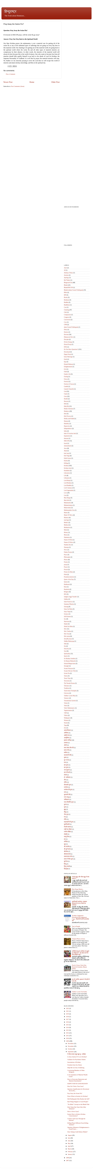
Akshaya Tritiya (68, 272)
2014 (67, 1027)
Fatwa (65, 379)
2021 (67, 1011)
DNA (65, 347)
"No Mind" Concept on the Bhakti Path (78, 1104)
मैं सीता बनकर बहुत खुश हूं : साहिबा (76, 1054)
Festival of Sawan (69, 384)
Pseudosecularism (69, 577)
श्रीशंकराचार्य (67, 854)
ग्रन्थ (65, 762)
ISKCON (66, 441)
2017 (67, 1019)
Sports (66, 656)
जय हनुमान (67, 770)
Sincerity (66, 648)
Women (66, 720)
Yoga (65, 725)
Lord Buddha (67, 485)
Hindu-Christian (68, 408)
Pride (65, 574)
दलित (65, 782)
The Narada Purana (69, 683)
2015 (67, 1025)
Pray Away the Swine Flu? (74, 1093)
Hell (65, 403)
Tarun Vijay (67, 678)
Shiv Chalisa (67, 631)
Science (66, 614)
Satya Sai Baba (68, 609)
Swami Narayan (68, 668)
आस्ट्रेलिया (66, 737)
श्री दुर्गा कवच (67, 849)
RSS (65, 594)
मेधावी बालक (67, 827)
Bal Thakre (67, 280)
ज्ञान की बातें (67, 772)
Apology (66, 277)
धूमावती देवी (67, 794)
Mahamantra (67, 502)
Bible (65, 292)
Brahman (66, 300)
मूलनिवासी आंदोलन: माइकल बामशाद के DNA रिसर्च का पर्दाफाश (79, 903)
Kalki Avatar (67, 458)
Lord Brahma (67, 483)
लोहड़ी (65, 834)
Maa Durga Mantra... (78, 889)
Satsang (66, 606)
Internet (66, 438)
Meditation (67, 527)
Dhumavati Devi (68, 337)
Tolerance (66, 685)
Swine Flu (67, 673)
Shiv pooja (67, 636)
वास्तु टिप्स (66, 836)
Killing (66, 463)
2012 (67, 1033)
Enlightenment (68, 366)
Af (64, 270)
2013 (67, 1030)
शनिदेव (66, 841)
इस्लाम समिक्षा (67, 740)
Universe (66, 693)
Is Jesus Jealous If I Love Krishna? (77, 1057)
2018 (67, 1016)
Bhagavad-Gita (68, 282)
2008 (67, 1157)
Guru (65, 396)
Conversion (67, 319)
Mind (65, 530)
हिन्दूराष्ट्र (10, 11)
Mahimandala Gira (69, 510)
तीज (65, 780)
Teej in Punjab (76, 926)
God (65, 391)
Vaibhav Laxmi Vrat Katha (79, 992)
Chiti (65, 312)
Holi (65, 413)
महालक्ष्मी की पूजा (68, 822)
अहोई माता (67, 735)
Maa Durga (67, 497)
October (70, 1049)
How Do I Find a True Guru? (75, 1086)
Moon (65, 535)
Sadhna (66, 599)
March (70, 1149)
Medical (66, 525)
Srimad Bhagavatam (69, 663)
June (69, 1140)
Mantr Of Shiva (68, 515)
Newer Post (7, 82)
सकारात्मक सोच (68, 856)
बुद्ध (65, 809)
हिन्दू (65, 864)
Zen (65, 728)
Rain (65, 587)
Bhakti (66, 285)
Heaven (66, 401)
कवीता (65, 752)
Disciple (66, 339)
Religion (66, 591)
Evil (65, 369)
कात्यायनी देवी (67, 755)
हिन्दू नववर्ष (67, 866)
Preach (66, 569)
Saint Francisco (68, 601)
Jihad (65, 450)
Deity (65, 329)
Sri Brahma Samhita (69, 658)
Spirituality (67, 653)
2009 (67, 1041)
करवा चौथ (66, 750)
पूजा (65, 807)
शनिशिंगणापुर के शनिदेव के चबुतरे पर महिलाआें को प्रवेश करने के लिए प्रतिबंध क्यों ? (80, 952)
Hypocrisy (67, 426)
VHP (65, 713)
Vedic (65, 705)
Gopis (65, 394)
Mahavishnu (67, 507)
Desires (66, 332)
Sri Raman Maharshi (69, 661)
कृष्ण (65, 757)
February (70, 1151)
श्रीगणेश (66, 851)
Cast (65, 307)
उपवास (66, 742)
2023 (67, 1008)
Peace (65, 554)
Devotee (66, 334)
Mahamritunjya (68, 505)
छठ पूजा (66, 765)
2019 (67, 1014)
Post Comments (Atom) (17, 86)
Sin (65, 646)
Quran (65, 582)
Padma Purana (68, 552)
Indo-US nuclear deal (70, 433)
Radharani (67, 584)
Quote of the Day (69, 579)
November (71, 1046)
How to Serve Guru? (73, 1111)
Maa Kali (66, 500)
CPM (65, 324)
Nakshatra (67, 537)
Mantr (65, 512)
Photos (66, 559)
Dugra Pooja (67, 354)
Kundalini (67, 470)
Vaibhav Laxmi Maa (69, 695)
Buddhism (67, 305)
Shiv (65, 629)
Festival (66, 381)
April (69, 1146)
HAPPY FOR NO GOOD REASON (77, 1083)
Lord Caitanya (68, 488)
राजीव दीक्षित (67, 831)
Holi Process (67, 416)
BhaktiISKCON (68, 287)
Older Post (55, 82)
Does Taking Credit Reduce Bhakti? (77, 1132)
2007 (67, 1160)
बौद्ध (65, 812)
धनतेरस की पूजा (68, 789)
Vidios (66, 715)
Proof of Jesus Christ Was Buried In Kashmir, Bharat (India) (79, 966)
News (65, 549)
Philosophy (67, 557)
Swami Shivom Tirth (70, 671)
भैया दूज (66, 814)
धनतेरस (66, 787)
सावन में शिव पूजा (68, 859)
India (65, 431)
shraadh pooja (68, 638)
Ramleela (66, 589)
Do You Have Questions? (71, 349)
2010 (67, 1038)
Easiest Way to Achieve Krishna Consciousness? (76, 1115)
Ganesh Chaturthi (69, 389)
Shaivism (66, 621)
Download (67, 352)
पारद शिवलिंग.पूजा (69, 802)
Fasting (66, 376)
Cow (65, 322)
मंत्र (65, 817)
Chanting (66, 310)
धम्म (65, 792)
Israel (65, 443)
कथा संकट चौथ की (69, 747)
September (71, 1051)
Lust (65, 495)
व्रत (64, 839)
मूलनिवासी (66, 824)
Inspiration (67, 436)
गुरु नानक (66, 760)
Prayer (66, 567)
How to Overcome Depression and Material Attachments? (77, 1080)
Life (65, 475)
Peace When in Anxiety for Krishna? (77, 1096)
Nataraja (66, 547)
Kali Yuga (66, 455)
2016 (67, 1022)
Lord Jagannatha (68, 490)
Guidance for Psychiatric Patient (76, 1059)
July (69, 1138)
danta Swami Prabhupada (71, 327)
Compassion (67, 314)
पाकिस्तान (66, 799)
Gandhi (66, 386)
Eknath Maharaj (68, 364)
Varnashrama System (70, 700)
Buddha (66, 302)
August (70, 1135)
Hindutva (66, 411)
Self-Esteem (67, 616)
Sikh (65, 643)
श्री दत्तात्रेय (66, 846)
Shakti (66, 624)
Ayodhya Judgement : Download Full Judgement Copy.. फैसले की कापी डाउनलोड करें (80, 918)
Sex (65, 619)
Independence (68, 428)
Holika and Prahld (69, 418)
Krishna (66, 465)
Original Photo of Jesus (78, 939)
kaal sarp (66, 453)
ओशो (65, 745)
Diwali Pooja (67, 344)
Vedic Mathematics (69, 708)
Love (65, 493)
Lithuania (66, 478)
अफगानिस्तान (67, 730)
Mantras (66, 517)
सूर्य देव (66, 861)
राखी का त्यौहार (68, 829)
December (71, 1043)
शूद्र (65, 844)
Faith (65, 371)
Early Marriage (68, 356)
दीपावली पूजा (67, 784)
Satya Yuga (67, 611)
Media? (66, 522)
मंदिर (65, 819)
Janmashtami (67, 446)
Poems (66, 562)
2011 (67, 1035)
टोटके (65, 775)
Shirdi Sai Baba (68, 626)
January (70, 1154)
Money (66, 532)
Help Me (66, 406)
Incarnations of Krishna (74, 1062)
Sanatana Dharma (69, 604)
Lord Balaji (67, 480)
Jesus (65, 448)
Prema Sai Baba (68, 572)
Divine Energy (68, 342)
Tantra (66, 676)
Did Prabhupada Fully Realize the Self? (78, 1099)
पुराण (65, 804)
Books (66, 297)
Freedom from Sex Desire (74, 1065)
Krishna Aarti (67, 468)
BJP (65, 295)
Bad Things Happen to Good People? (77, 1101)
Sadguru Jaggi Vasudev (70, 596)
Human (66, 421)
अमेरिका (66, 733)
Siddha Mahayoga (69, 641)
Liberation (67, 473)
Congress (66, 317)
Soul (65, 651)
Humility (66, 423)
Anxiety (66, 275)
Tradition (66, 688)
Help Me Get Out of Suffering (75, 1067)
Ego (65, 361)
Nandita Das (67, 544)
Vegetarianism (68, 710)
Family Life (67, 374)
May (69, 1143)
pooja (65, 564)
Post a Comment (10, 74)
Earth (65, 359)
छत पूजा (66, 767)
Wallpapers (67, 718)
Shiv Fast (66, 634)
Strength (66, 666)
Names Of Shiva (68, 542)
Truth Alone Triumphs (70, 690)
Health (66, 399)
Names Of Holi (68, 540)
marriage (66, 520)
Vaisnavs (66, 698)
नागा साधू (66, 797)
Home (31, 82)
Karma (66, 460)
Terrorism (66, 681)
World (65, 723)
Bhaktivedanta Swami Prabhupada (73, 290)
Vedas (65, 703)
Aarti (65, 268)
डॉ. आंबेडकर (67, 777)
